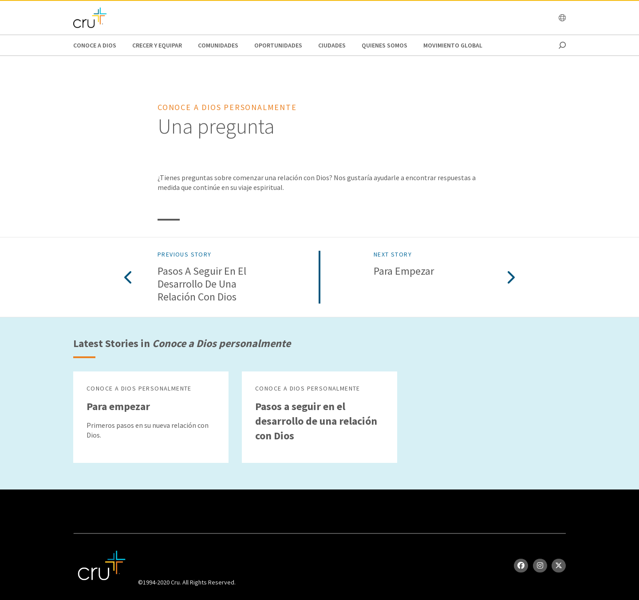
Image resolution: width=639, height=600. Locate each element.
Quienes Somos (384, 45)
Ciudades (332, 45)
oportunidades (278, 45)
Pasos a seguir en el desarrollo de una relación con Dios (202, 284)
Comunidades (218, 45)
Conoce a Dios (94, 45)
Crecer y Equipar (157, 45)
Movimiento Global (452, 45)
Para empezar (404, 271)
